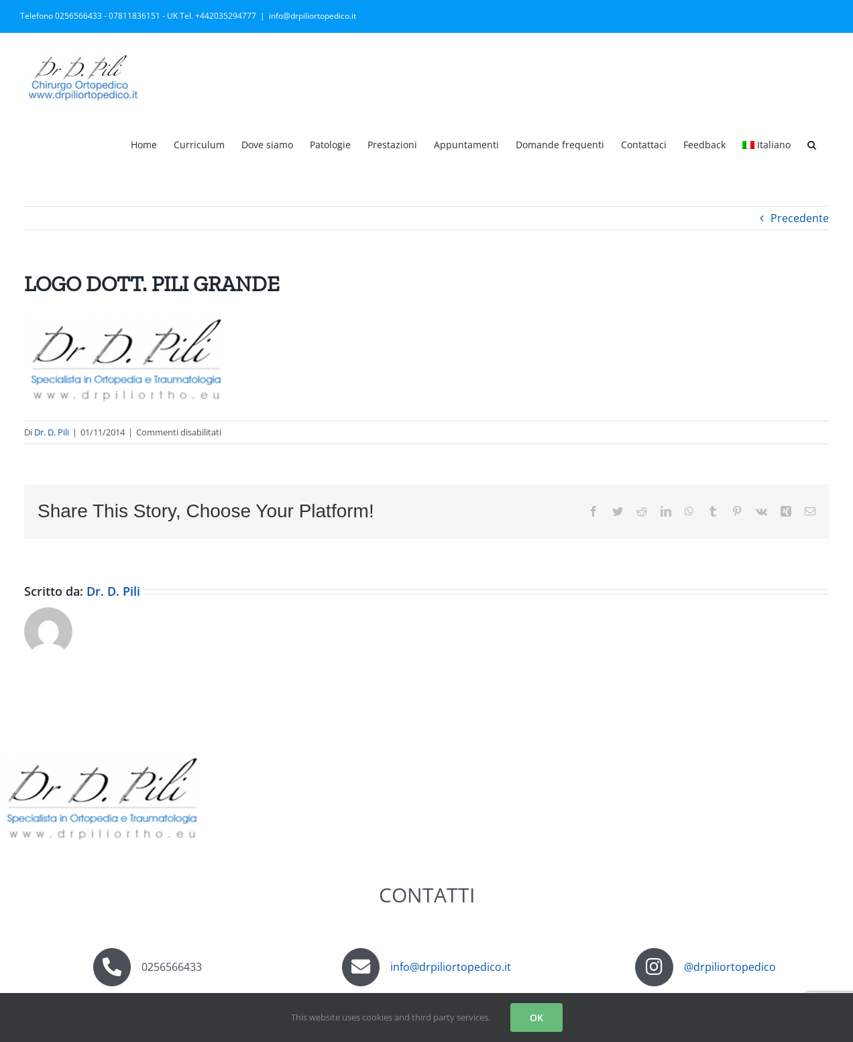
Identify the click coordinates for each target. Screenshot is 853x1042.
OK (536, 1017)
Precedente (800, 218)
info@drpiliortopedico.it (312, 15)
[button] (811, 143)
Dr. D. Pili (51, 432)
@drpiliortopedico (730, 966)
